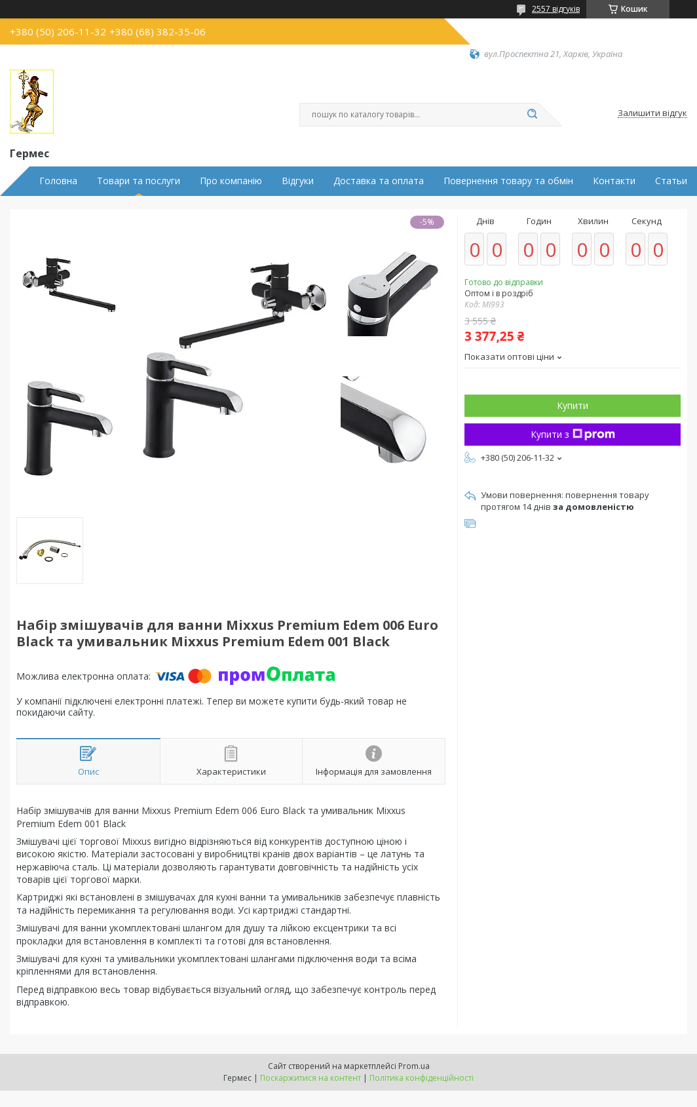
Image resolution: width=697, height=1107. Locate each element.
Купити (572, 405)
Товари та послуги (138, 180)
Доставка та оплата (378, 180)
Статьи (671, 180)
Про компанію (231, 180)
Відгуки (298, 180)
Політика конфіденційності (421, 1077)
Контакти (614, 180)
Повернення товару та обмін (508, 180)
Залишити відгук (652, 113)
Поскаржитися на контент (310, 1077)
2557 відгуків (556, 8)
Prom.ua (414, 1066)
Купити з (573, 434)
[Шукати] (532, 114)
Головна (58, 180)
